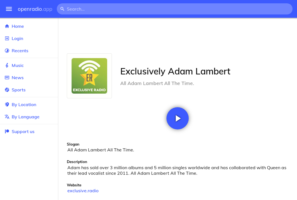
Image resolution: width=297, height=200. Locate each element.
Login (29, 38)
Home (29, 26)
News (29, 77)
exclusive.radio (83, 190)
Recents (29, 50)
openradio (35, 9)
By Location (29, 104)
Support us (19, 131)
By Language (29, 117)
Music (29, 65)
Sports (29, 90)
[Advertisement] (177, 35)
